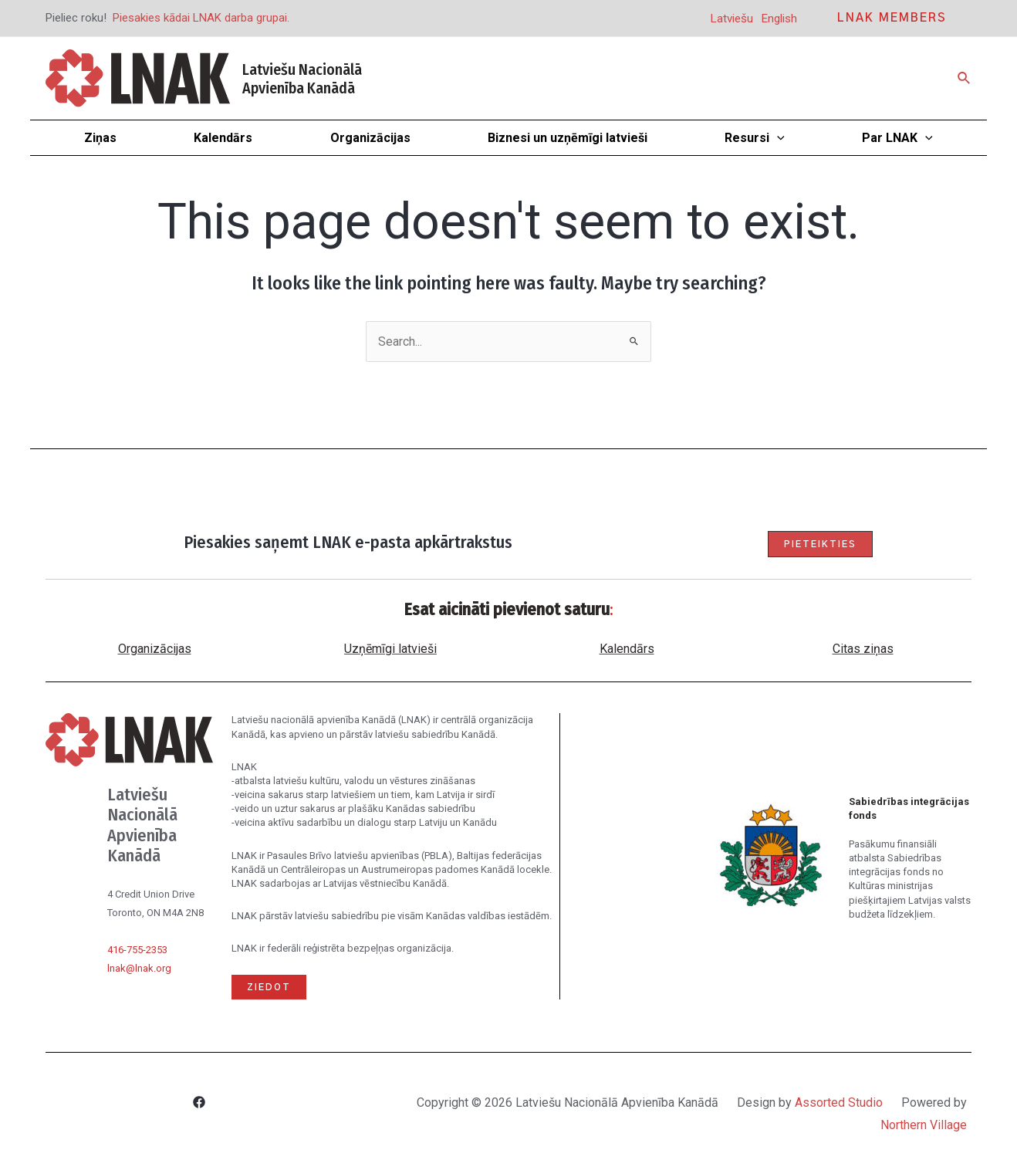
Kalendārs (627, 648)
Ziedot (269, 987)
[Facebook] (199, 1104)
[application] (777, 137)
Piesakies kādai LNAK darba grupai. (201, 18)
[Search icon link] (964, 78)
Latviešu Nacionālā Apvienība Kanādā (302, 78)
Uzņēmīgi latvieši (390, 648)
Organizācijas (154, 648)
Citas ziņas (863, 648)
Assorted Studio (839, 1102)
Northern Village (923, 1125)
